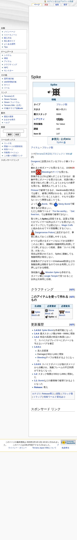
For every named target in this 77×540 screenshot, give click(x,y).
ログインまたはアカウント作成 (60, 1)
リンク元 (7, 143)
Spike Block (47, 330)
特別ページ (8, 149)
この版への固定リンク (13, 156)
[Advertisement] (37, 41)
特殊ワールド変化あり (55, 397)
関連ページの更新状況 (13, 146)
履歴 (65, 5)
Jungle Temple (51, 276)
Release (38, 387)
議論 (46, 5)
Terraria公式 (9, 96)
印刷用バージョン (11, 152)
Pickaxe (34, 190)
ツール (7, 88)
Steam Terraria (10, 99)
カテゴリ (36, 394)
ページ (37, 5)
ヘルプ (7, 123)
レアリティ (39, 119)
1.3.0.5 (37, 364)
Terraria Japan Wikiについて (44, 448)
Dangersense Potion (44, 232)
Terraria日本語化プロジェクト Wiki (53, 154)
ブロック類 (61, 104)
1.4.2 (36, 337)
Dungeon (35, 161)
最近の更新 (8, 116)
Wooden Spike (52, 272)
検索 (3, 127)
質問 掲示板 (9, 79)
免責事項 (65, 448)
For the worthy (60, 211)
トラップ (37, 397)
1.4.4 (36, 333)
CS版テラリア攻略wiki (13, 108)
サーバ (7, 85)
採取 (58, 394)
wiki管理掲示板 (10, 82)
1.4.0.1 (37, 347)
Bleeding (46, 172)
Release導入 (48, 394)
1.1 (35, 380)
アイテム (35, 147)
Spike (60, 142)
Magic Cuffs (67, 225)
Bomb (44, 204)
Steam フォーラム (11, 102)
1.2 (35, 374)
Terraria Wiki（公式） (13, 105)
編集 (72, 289)
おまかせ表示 (9, 120)
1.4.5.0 (37, 330)
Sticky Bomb (64, 204)
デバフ (55, 172)
